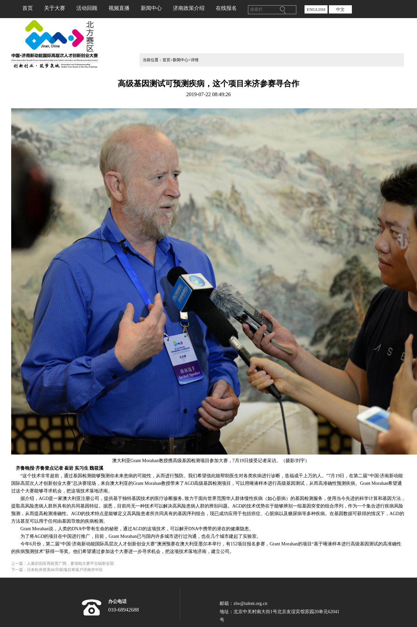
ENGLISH (316, 9)
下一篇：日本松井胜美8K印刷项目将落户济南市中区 (57, 569)
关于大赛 (54, 8)
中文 (340, 9)
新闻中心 (151, 8)
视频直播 (119, 8)
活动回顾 (86, 8)
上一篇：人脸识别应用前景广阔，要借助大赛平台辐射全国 (62, 563)
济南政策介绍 (189, 8)
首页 (27, 8)
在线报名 (226, 8)
